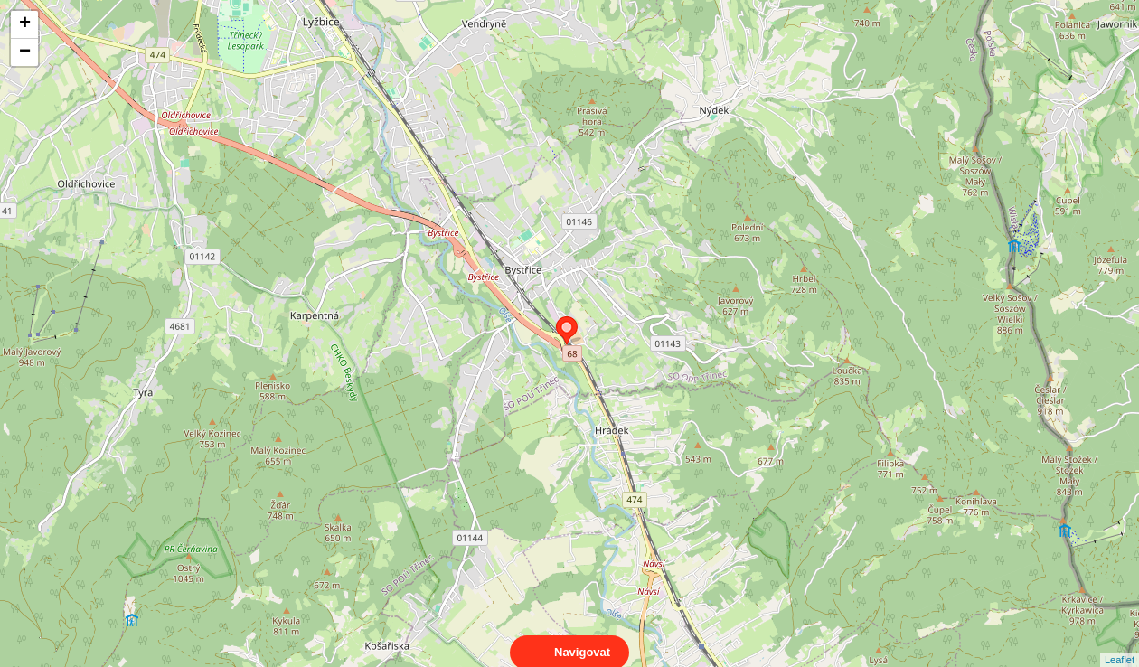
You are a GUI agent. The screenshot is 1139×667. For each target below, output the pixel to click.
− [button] (25, 52)
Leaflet (1119, 643)
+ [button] (25, 24)
